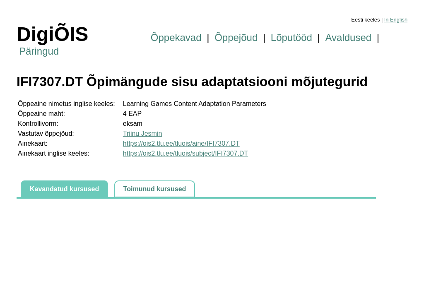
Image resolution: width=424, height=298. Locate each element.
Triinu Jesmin (142, 133)
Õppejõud (236, 37)
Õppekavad (176, 37)
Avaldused (348, 37)
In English (395, 20)
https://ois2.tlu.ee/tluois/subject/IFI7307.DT (185, 153)
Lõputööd (291, 37)
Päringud (39, 51)
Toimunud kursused (154, 188)
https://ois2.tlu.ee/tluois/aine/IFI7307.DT (181, 143)
